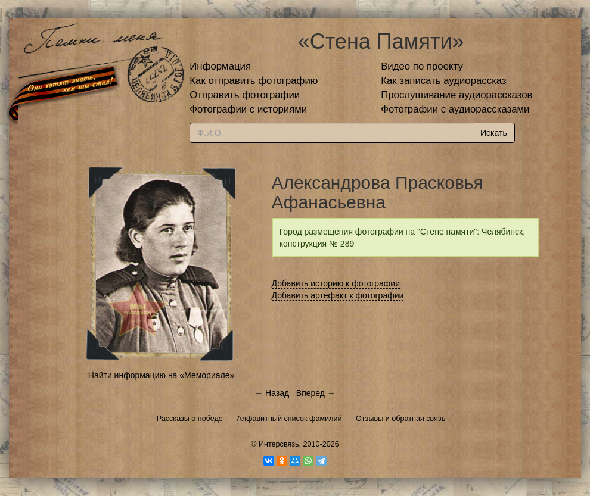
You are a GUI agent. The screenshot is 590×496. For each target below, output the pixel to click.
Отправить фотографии (245, 95)
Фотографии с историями (248, 109)
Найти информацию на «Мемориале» (161, 375)
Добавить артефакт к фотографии (338, 295)
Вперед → (316, 393)
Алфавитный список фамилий (289, 418)
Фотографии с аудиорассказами (455, 109)
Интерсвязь (279, 444)
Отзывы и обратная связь (400, 418)
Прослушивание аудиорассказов (456, 95)
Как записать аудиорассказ (444, 80)
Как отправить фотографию (254, 80)
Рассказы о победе (190, 418)
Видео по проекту (422, 66)
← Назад (271, 393)
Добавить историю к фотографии (336, 283)
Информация (220, 66)
